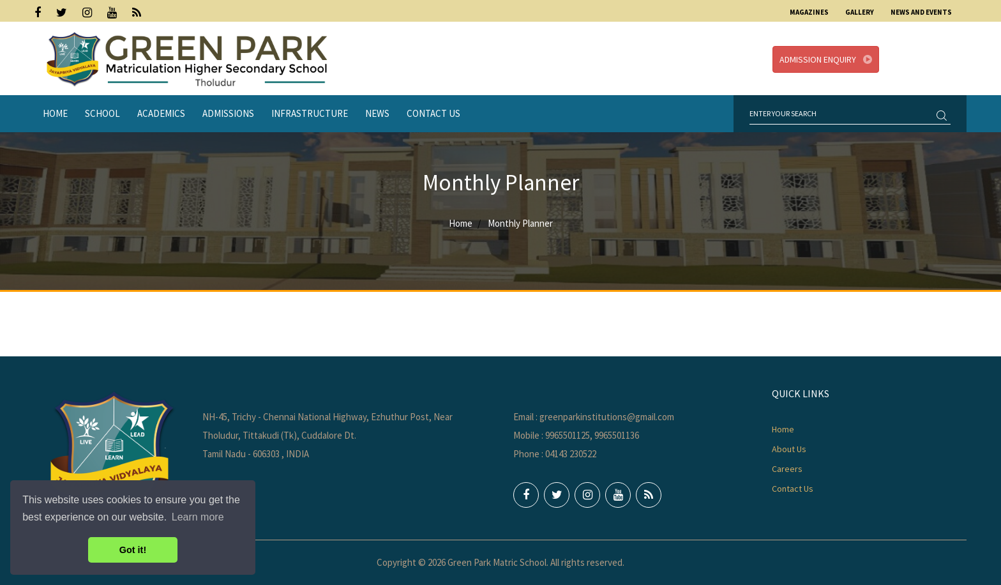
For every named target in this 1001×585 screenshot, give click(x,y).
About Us (789, 449)
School (102, 113)
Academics (161, 113)
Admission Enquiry (825, 59)
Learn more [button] (198, 517)
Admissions (228, 113)
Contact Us (433, 113)
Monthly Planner (520, 223)
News (377, 113)
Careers (787, 469)
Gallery (859, 12)
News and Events (921, 12)
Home (55, 113)
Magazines (809, 12)
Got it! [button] (132, 550)
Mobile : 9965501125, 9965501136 (576, 435)
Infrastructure (309, 113)
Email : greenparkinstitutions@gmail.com (593, 417)
